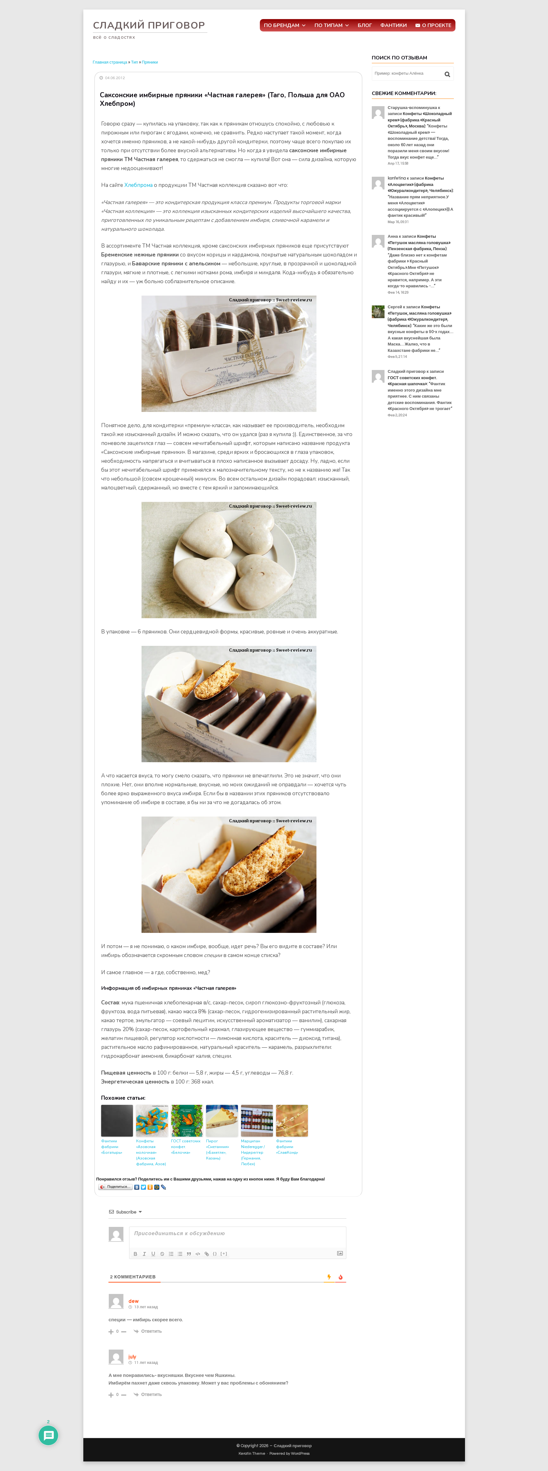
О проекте (436, 25)
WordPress (300, 1454)
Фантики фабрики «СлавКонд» (287, 1147)
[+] (223, 1253)
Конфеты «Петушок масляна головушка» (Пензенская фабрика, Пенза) (419, 242)
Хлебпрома (138, 185)
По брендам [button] (285, 25)
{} (215, 1253)
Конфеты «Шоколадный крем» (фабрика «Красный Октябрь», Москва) (420, 120)
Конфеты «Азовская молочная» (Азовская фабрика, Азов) (151, 1153)
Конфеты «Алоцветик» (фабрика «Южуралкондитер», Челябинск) (420, 184)
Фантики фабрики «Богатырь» (111, 1147)
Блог (365, 25)
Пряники (150, 62)
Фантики (393, 25)
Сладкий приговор (149, 25)
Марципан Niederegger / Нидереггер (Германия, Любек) (253, 1153)
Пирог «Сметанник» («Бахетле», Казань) (217, 1150)
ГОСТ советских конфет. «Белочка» (185, 1147)
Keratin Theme (252, 1454)
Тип (134, 62)
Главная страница (110, 62)
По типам (332, 25)
